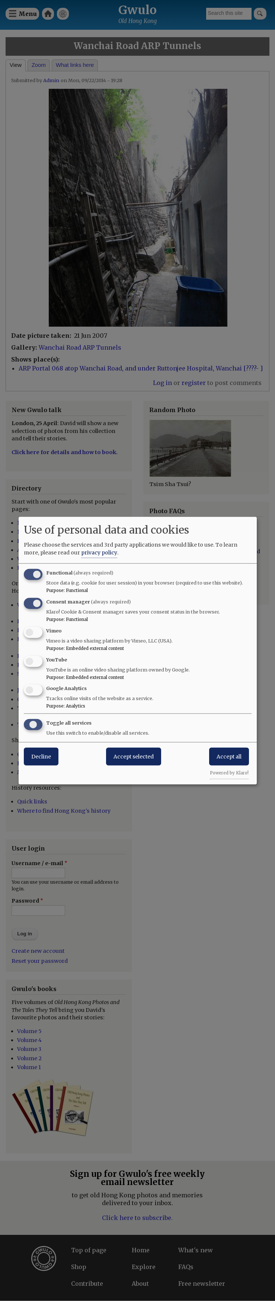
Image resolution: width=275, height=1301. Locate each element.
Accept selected (133, 756)
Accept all (229, 756)
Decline (41, 756)
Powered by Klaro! (229, 773)
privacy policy (99, 552)
